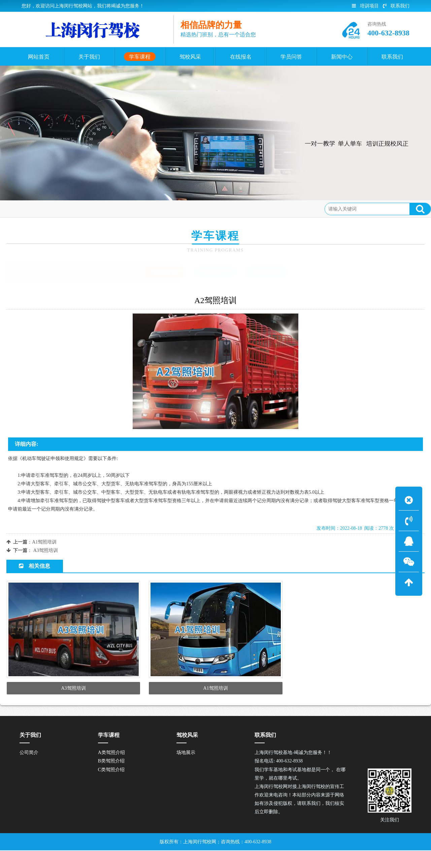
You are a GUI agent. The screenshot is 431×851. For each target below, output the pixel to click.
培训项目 (365, 5)
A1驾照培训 (44, 542)
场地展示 (185, 753)
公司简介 (29, 753)
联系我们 (396, 5)
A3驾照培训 (45, 550)
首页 (33, 208)
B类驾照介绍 (215, 271)
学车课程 (56, 208)
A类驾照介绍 (87, 208)
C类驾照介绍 (266, 271)
